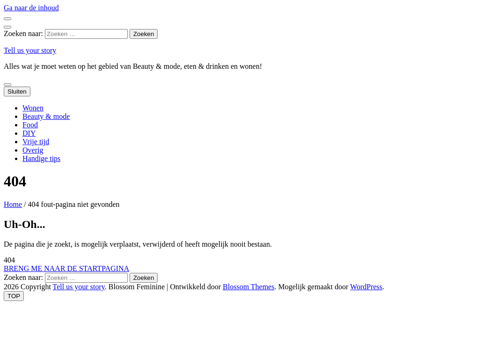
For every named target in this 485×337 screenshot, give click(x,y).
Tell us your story (30, 50)
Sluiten (17, 91)
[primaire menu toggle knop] (7, 84)
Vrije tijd (35, 142)
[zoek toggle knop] (7, 27)
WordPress (366, 287)
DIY (29, 133)
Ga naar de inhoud (31, 8)
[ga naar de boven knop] (14, 296)
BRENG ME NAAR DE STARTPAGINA (66, 268)
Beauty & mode (46, 116)
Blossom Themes (248, 287)
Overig (32, 150)
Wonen (32, 108)
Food (30, 125)
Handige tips (41, 158)
